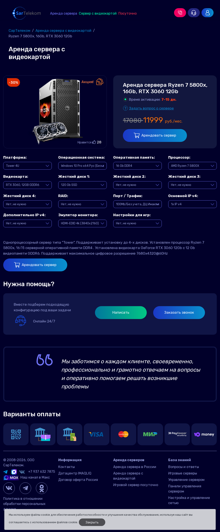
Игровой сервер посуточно (135, 485)
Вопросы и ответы (183, 467)
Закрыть (92, 522)
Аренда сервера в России (134, 467)
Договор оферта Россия (78, 480)
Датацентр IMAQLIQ (74, 473)
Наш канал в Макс (26, 477)
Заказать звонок (179, 312)
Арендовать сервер (155, 135)
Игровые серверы (182, 473)
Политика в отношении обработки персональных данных (24, 504)
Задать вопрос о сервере (151, 108)
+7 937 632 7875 (41, 472)
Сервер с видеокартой (98, 13)
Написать (120, 312)
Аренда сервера (63, 13)
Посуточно (127, 13)
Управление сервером (186, 480)
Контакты (66, 467)
